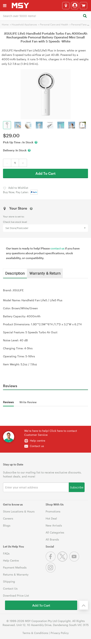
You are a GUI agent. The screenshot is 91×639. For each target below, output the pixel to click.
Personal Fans (79, 24)
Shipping (9, 581)
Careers (8, 518)
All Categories (55, 532)
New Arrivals (54, 525)
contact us (57, 248)
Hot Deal (51, 518)
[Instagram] (51, 571)
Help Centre (11, 560)
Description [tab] (15, 273)
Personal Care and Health (54, 24)
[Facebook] (51, 560)
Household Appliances (24, 24)
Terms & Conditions (35, 633)
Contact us (37, 446)
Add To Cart (45, 173)
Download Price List (16, 595)
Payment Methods (15, 567)
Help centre (37, 440)
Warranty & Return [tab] (45, 273)
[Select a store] (65, 5)
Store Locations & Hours (19, 511)
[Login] (74, 5)
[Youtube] (74, 560)
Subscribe (76, 487)
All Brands (52, 539)
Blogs (6, 525)
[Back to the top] (83, 605)
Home (5, 24)
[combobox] (45, 15)
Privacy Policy (60, 633)
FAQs (6, 553)
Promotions (53, 511)
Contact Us (10, 588)
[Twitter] (63, 560)
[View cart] (83, 5)
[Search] (84, 16)
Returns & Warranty (15, 574)
